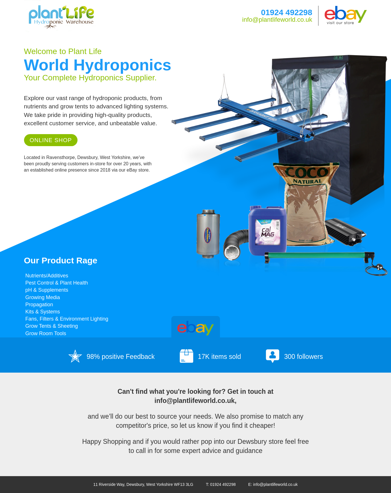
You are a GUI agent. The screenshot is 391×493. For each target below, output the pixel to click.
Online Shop (51, 140)
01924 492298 (286, 12)
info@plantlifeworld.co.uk (277, 19)
